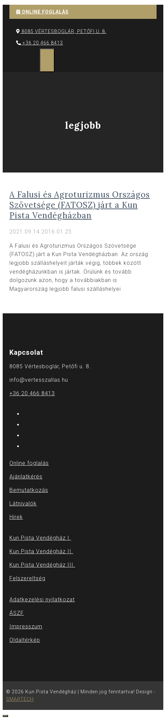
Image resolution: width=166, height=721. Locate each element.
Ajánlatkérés (25, 476)
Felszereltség (27, 578)
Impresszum (25, 626)
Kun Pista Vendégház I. (40, 538)
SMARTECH (20, 699)
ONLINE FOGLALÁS (42, 11)
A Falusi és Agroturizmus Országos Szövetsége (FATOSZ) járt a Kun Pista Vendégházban (79, 205)
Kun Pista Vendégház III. (42, 565)
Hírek (16, 517)
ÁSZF (16, 613)
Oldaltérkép (24, 640)
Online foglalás (29, 463)
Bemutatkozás (28, 490)
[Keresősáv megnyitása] (33, 60)
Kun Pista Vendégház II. (41, 551)
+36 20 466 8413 (39, 42)
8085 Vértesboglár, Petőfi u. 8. (61, 31)
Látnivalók (23, 503)
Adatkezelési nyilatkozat (42, 599)
